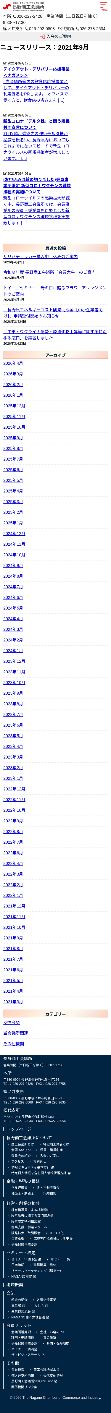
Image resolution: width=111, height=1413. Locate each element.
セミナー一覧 (60, 1259)
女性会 (39, 1305)
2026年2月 (13, 384)
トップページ (19, 1129)
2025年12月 (14, 406)
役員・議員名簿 (51, 1150)
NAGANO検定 (21, 1276)
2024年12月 (14, 533)
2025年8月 (13, 448)
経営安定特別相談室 (26, 1221)
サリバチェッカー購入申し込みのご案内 (40, 256)
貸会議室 (49, 1337)
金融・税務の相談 (23, 1181)
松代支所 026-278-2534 (81, 28)
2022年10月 (14, 810)
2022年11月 (14, 799)
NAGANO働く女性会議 (28, 1317)
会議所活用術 (21, 1332)
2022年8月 (13, 831)
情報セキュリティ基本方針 (30, 1167)
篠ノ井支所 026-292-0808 (29, 28)
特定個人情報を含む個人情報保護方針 (39, 1173)
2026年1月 (13, 395)
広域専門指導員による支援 (53, 1238)
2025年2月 (13, 512)
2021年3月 (13, 1001)
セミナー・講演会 (24, 1349)
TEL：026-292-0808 (18, 1102)
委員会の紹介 (21, 1156)
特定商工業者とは (56, 1144)
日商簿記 (17, 1265)
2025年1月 (13, 523)
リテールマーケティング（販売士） (37, 1271)
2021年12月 (14, 906)
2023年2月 (13, 767)
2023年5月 (13, 735)
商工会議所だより (46, 1369)
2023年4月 (13, 746)
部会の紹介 (19, 1300)
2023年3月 (13, 757)
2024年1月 (13, 650)
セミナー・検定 (21, 1252)
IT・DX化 (57, 1233)
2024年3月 (13, 629)
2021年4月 (13, 991)
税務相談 (49, 1193)
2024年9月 (13, 565)
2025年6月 (13, 469)
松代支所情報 (53, 1375)
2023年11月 (14, 672)
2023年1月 (13, 778)
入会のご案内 (55, 37)
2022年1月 (13, 895)
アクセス (17, 1161)
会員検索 (17, 1369)
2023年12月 (14, 661)
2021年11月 (14, 916)
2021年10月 (14, 927)
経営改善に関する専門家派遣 (32, 1215)
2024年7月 (13, 586)
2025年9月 (13, 437)
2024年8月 (13, 576)
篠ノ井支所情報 (22, 1375)
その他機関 (13, 1043)
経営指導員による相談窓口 (30, 1210)
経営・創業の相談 (23, 1203)
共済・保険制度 (57, 1343)
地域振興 (15, 1284)
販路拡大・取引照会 (26, 1233)
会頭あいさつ (21, 1150)
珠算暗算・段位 (44, 1265)
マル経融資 (19, 1188)
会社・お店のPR (52, 1332)
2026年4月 (13, 363)
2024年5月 (13, 608)
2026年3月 (13, 374)
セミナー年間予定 (24, 1259)
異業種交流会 (21, 1311)
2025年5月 (13, 480)
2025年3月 (13, 501)
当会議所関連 (15, 1033)
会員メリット (19, 1325)
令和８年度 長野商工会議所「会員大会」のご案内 (49, 272)
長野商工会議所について (29, 1137)
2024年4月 (13, 618)
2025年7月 (13, 459)
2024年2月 (13, 640)
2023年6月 (13, 725)
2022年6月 (13, 852)
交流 (11, 1293)
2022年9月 (13, 821)
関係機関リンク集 (24, 1387)
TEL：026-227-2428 (18, 1083)
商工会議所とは (22, 1144)
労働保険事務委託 (24, 1244)
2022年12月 (14, 789)
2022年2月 (13, 884)
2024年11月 (14, 544)
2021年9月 (13, 938)
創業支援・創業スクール (29, 1227)
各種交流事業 (46, 1300)
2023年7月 (13, 714)
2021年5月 (13, 980)
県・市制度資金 (48, 1188)
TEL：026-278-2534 (18, 1121)
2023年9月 (13, 693)
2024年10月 (14, 554)
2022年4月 (13, 863)
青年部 (16, 1305)
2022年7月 (13, 842)
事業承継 (17, 1238)
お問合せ (39, 1161)
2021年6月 (13, 970)
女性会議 (11, 1022)
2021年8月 (13, 948)
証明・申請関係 (22, 1337)
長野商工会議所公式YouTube (32, 1381)
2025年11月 (14, 416)
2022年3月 (13, 874)
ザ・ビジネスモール (26, 1355)
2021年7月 (13, 959)
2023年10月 (14, 682)
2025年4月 (13, 491)
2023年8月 (13, 703)
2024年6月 (13, 597)
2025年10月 (14, 427)
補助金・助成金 (22, 1193)
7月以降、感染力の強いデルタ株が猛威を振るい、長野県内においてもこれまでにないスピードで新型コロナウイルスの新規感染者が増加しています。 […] (37, 139)
